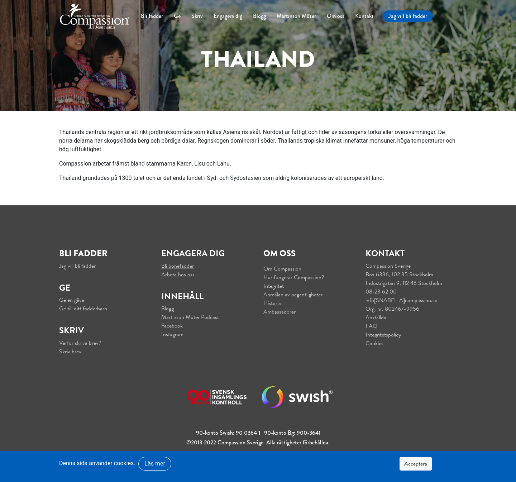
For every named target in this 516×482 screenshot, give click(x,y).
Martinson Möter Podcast (190, 317)
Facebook (172, 325)
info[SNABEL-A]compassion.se (401, 300)
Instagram (172, 334)
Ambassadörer (279, 311)
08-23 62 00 (381, 291)
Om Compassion (282, 268)
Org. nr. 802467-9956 (392, 309)
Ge (177, 16)
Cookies (374, 343)
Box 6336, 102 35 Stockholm (399, 274)
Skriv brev (70, 351)
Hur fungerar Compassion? (293, 277)
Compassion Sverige (388, 266)
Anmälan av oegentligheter (292, 294)
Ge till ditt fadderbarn (83, 308)
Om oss (335, 16)
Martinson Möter (296, 16)
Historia (272, 303)
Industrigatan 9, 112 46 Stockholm (404, 283)
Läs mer (154, 463)
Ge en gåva (71, 300)
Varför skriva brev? (80, 343)
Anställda (376, 317)
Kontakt (364, 16)
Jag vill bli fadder (407, 16)
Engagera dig (228, 16)
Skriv (197, 16)
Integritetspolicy (383, 334)
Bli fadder (152, 16)
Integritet (273, 286)
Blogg (259, 16)
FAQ (371, 326)
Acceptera (415, 463)
